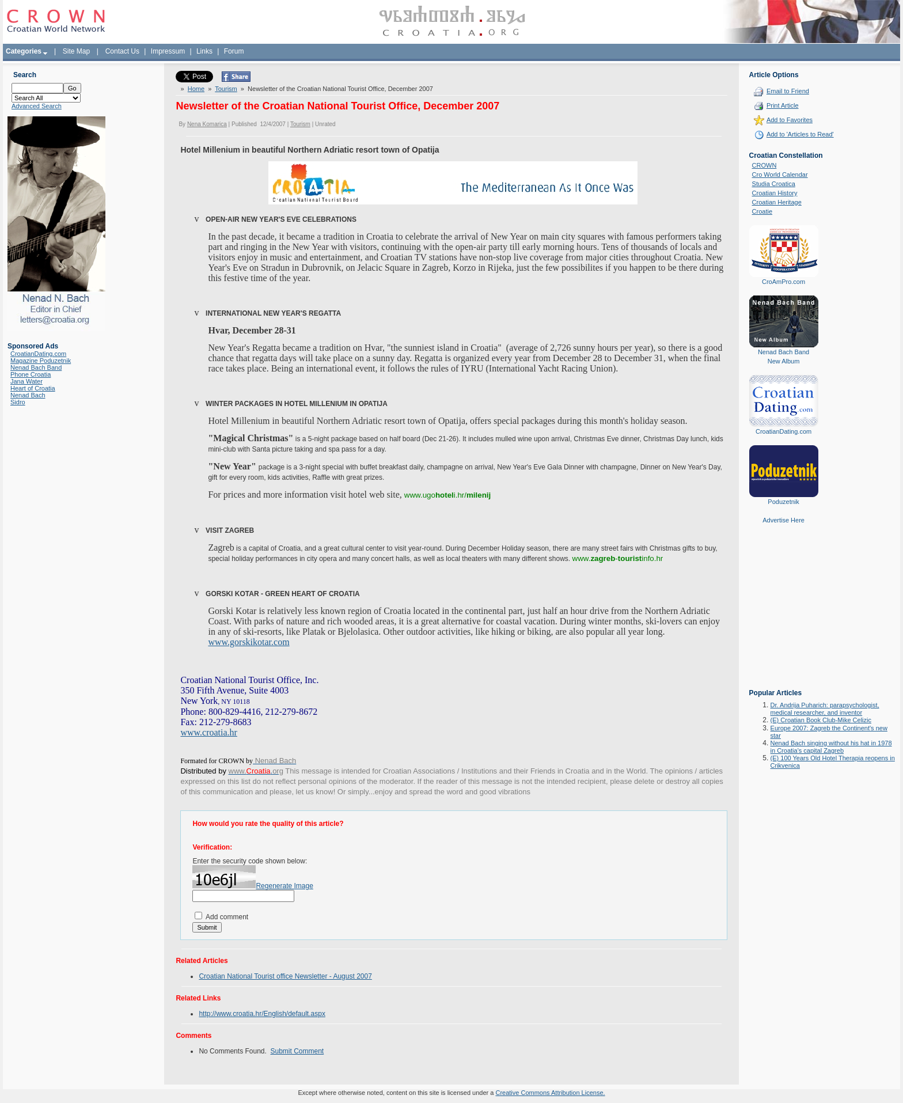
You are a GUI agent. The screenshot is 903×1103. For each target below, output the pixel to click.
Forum (234, 51)
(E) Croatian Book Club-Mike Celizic (821, 720)
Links (204, 51)
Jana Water (26, 381)
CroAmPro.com (783, 281)
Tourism (226, 88)
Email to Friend (788, 91)
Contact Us (122, 51)
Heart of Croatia (32, 388)
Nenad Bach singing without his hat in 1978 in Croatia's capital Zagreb (831, 747)
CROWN (764, 165)
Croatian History (775, 192)
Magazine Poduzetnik (40, 360)
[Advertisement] (783, 614)
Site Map (76, 51)
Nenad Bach (27, 395)
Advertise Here (783, 520)
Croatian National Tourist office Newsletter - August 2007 (285, 976)
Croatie (762, 211)
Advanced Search (37, 106)
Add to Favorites (790, 119)
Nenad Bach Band (36, 367)
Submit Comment (297, 1051)
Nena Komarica (207, 124)
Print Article (783, 105)
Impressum (168, 51)
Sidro (17, 402)
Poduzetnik (783, 501)
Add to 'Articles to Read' (800, 134)
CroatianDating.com (38, 353)
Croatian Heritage (777, 202)
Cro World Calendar (780, 174)
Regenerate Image (284, 886)
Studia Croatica (773, 183)
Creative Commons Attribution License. (550, 1092)
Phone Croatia (30, 374)
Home (196, 88)
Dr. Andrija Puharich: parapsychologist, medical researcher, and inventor (825, 709)
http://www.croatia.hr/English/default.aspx (262, 1014)
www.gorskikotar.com (248, 642)
